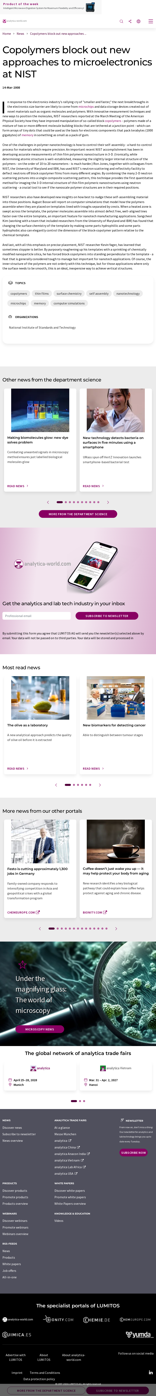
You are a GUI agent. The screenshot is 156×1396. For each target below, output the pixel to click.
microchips (86, 106)
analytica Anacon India (72, 1154)
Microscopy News (39, 1029)
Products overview (15, 1204)
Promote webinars (15, 1227)
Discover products (14, 1191)
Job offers (9, 1271)
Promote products (15, 1197)
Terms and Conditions (45, 1373)
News (6, 1251)
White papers (11, 1264)
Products (8, 1257)
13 (102, 929)
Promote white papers (70, 1197)
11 (94, 929)
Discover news (12, 1127)
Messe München (65, 1134)
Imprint (17, 1373)
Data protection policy (39, 1379)
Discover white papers (69, 1191)
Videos (58, 1221)
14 (106, 929)
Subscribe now (133, 1152)
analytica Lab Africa (70, 1167)
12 (98, 929)
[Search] (121, 21)
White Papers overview (70, 1204)
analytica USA (66, 1173)
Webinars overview (15, 1234)
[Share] (130, 21)
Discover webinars (14, 1221)
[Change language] (138, 21)
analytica (63, 1141)
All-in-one (9, 1277)
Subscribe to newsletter (107, 616)
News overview (12, 1141)
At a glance (62, 1127)
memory (27, 135)
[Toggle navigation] (151, 21)
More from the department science (78, 514)
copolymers (113, 121)
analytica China (67, 1147)
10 (98, 502)
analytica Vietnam (69, 1160)
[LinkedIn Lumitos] (151, 1373)
